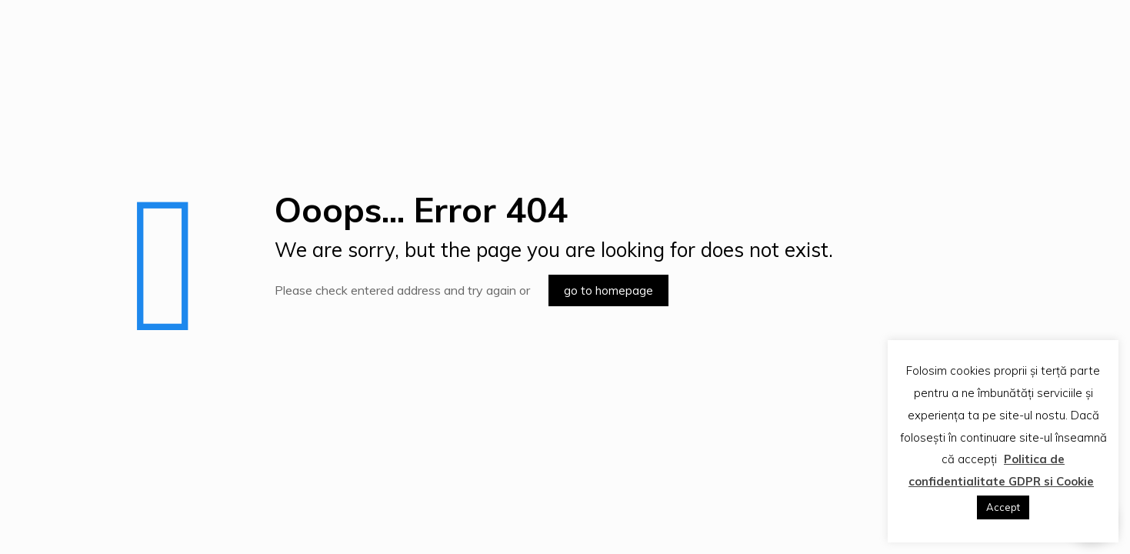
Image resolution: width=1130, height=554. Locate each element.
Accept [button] (1003, 507)
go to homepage (608, 290)
